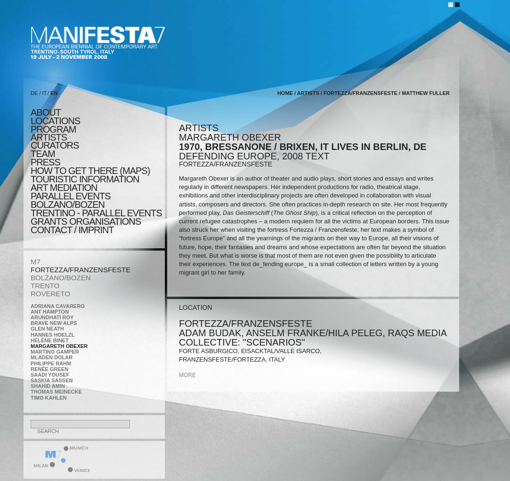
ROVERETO (50, 294)
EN (53, 93)
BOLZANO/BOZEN (61, 278)
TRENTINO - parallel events (96, 213)
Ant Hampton (50, 312)
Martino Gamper (55, 352)
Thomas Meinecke (56, 391)
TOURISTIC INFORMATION (85, 179)
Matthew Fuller (426, 93)
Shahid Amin (48, 386)
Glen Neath (47, 328)
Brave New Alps (54, 323)
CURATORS (55, 145)
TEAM (43, 154)
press (45, 162)
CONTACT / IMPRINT (72, 230)
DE (34, 93)
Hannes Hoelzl (53, 335)
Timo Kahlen (48, 398)
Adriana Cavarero (58, 306)
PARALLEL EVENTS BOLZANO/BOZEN (71, 200)
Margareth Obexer (59, 346)
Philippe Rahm (51, 363)
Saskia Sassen (52, 380)
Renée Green (49, 369)
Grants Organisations (86, 221)
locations (55, 121)
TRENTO (45, 286)
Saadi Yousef (50, 375)
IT (44, 93)
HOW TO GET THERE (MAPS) (90, 170)
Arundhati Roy (52, 317)
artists (49, 137)
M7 (35, 262)
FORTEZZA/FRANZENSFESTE (80, 270)
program (53, 129)
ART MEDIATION (64, 187)
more (187, 375)
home (285, 93)
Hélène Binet (50, 340)
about (46, 112)
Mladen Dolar (52, 357)
